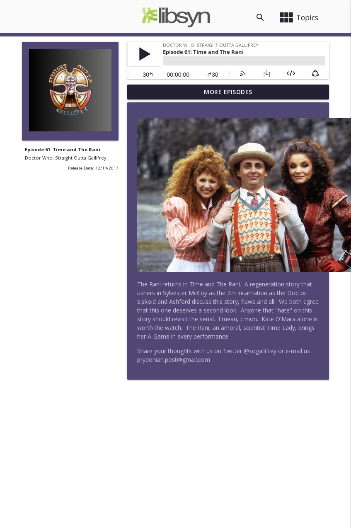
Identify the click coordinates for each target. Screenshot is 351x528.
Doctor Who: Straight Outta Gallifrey (66, 158)
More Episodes (228, 92)
